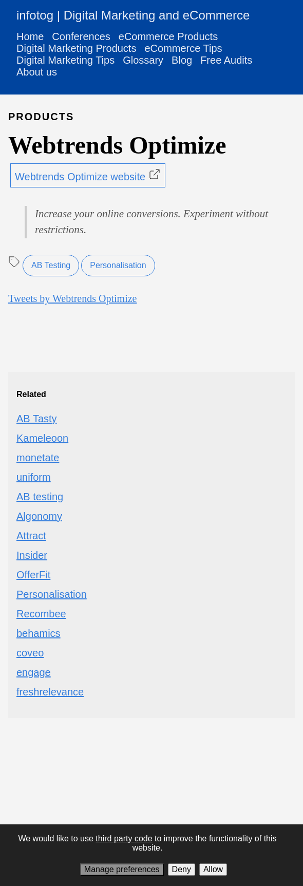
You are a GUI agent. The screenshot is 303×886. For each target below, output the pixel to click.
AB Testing (50, 265)
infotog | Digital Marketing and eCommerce (133, 15)
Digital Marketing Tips (65, 60)
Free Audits (226, 60)
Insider (31, 555)
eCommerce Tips (183, 48)
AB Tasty (36, 418)
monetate (37, 457)
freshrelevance (50, 692)
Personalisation (118, 265)
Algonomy (39, 516)
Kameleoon (42, 438)
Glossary (143, 60)
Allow (213, 869)
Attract (31, 535)
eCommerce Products (168, 36)
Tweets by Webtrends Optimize (72, 298)
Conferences (81, 36)
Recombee (41, 613)
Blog (182, 60)
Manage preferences (122, 869)
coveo (30, 652)
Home (30, 36)
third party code (124, 838)
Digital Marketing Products (76, 48)
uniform (33, 477)
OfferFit (33, 574)
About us (36, 72)
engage (33, 672)
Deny (181, 869)
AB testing (39, 496)
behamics (38, 633)
